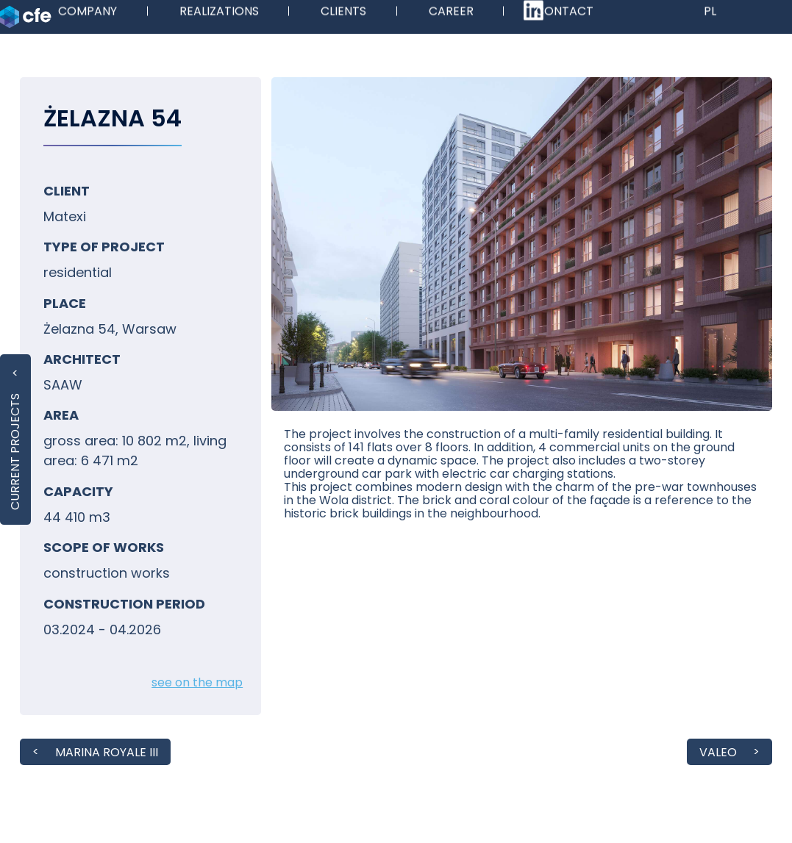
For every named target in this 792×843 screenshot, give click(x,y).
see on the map (197, 682)
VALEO (718, 752)
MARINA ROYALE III (106, 752)
